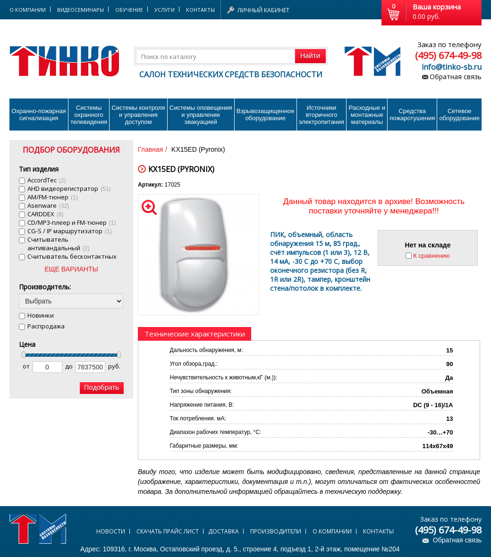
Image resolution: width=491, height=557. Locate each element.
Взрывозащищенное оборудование (266, 114)
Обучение (129, 9)
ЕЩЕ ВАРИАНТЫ (71, 269)
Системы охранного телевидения (88, 114)
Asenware (48, 205)
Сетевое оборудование (459, 114)
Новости (110, 531)
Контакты (200, 9)
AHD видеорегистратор (68, 188)
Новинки (40, 315)
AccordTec (46, 180)
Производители (275, 531)
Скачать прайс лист (167, 531)
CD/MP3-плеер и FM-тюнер (71, 222)
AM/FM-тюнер (52, 197)
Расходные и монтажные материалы (367, 114)
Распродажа (46, 326)
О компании (332, 531)
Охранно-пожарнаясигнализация (38, 114)
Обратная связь (456, 76)
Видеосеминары (80, 9)
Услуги (164, 9)
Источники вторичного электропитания (321, 114)
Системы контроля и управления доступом (138, 114)
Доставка (223, 531)
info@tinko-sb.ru (452, 67)
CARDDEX (45, 214)
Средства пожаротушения (412, 114)
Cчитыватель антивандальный (58, 243)
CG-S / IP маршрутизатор (69, 231)
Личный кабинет (263, 10)
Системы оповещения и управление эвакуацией (200, 114)
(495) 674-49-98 (448, 55)
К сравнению (431, 255)
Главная (150, 149)
